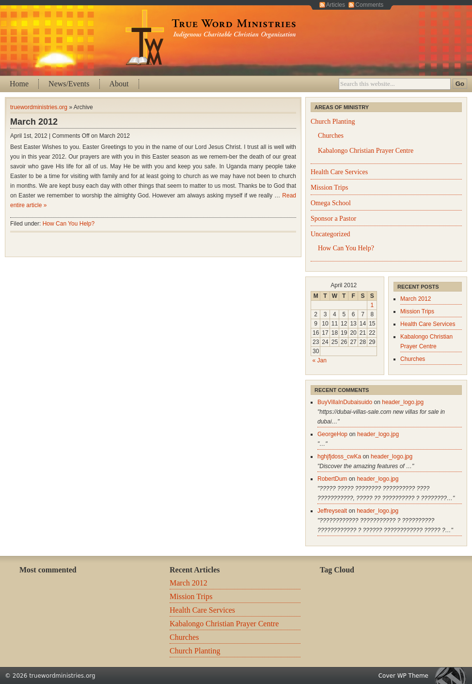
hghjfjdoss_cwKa (339, 456)
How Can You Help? (68, 223)
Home (19, 84)
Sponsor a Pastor (333, 218)
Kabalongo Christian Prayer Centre (365, 150)
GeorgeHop (332, 434)
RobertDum (332, 478)
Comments (369, 4)
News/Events (68, 84)
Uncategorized (330, 234)
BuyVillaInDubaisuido (344, 402)
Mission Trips (329, 187)
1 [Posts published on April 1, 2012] (372, 305)
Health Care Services (339, 172)
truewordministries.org (38, 107)
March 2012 (34, 122)
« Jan (320, 360)
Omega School (331, 203)
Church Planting (333, 121)
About (119, 84)
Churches (331, 135)
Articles (335, 4)
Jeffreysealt (332, 510)
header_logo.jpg (403, 402)
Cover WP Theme (403, 675)
